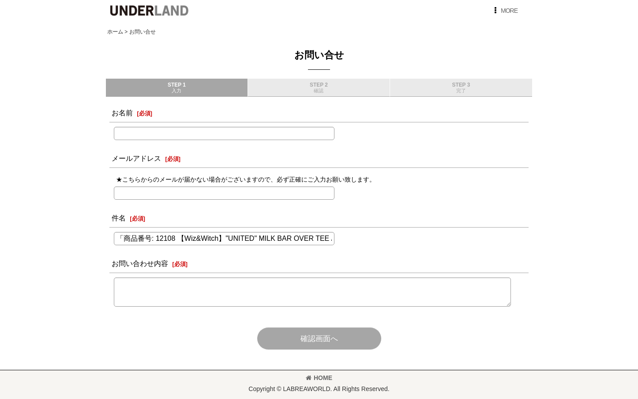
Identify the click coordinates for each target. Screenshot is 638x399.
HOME (319, 377)
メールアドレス (136, 158)
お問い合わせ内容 (140, 263)
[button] (504, 10)
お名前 (122, 113)
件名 (119, 218)
